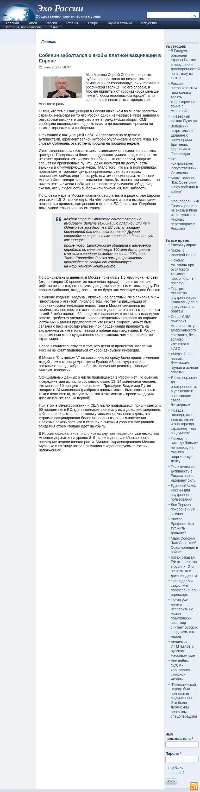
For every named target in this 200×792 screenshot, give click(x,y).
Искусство (149, 23)
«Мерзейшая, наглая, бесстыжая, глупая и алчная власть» (184, 363)
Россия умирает (184, 245)
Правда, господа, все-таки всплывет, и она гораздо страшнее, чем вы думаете (183, 421)
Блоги (32, 23)
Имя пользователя (179, 736)
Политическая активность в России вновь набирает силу (183, 473)
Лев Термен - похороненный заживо (183, 509)
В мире (92, 23)
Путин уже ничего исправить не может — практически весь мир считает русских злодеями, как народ (184, 618)
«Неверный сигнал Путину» (184, 118)
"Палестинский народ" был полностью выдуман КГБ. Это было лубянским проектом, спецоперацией (184, 700)
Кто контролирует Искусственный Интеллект (184, 166)
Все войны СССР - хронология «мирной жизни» (180, 670)
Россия (51, 23)
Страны (72, 23)
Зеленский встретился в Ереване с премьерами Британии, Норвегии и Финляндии (182, 140)
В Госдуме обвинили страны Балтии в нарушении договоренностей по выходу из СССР (185, 64)
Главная (12, 23)
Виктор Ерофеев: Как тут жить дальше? (182, 526)
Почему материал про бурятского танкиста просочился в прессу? (182, 271)
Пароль (173, 753)
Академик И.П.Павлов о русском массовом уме (183, 649)
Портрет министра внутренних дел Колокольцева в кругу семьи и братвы (184, 300)
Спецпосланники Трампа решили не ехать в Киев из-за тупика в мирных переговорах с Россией (185, 215)
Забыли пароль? (178, 770)
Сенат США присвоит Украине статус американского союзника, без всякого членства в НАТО (183, 333)
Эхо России (60, 8)
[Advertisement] (100, 502)
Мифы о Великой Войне (184, 252)
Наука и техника (119, 23)
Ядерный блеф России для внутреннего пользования (183, 492)
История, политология (23, 27)
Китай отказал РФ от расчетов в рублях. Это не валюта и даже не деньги (184, 566)
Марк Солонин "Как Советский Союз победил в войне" (184, 185)
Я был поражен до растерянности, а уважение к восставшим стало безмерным (184, 391)
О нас (54, 27)
